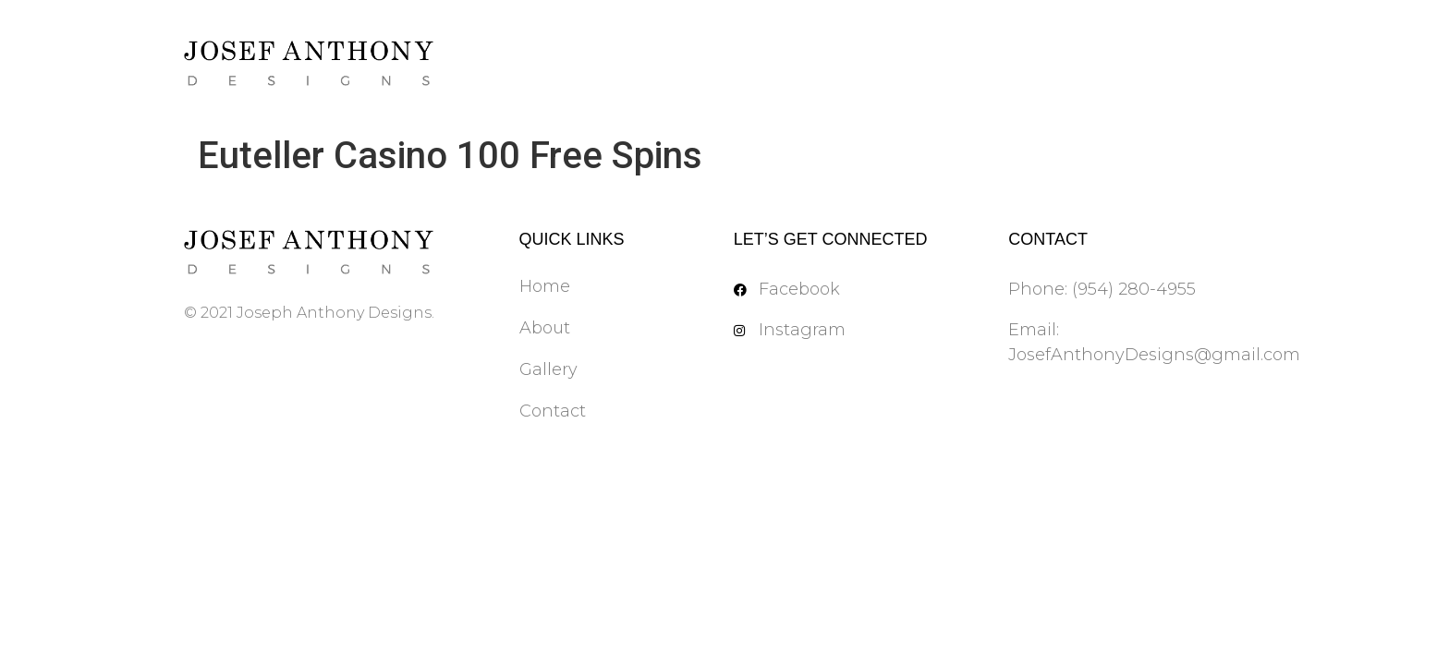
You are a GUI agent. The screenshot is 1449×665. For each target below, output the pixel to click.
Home (544, 286)
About (544, 328)
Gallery (548, 369)
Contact (552, 411)
